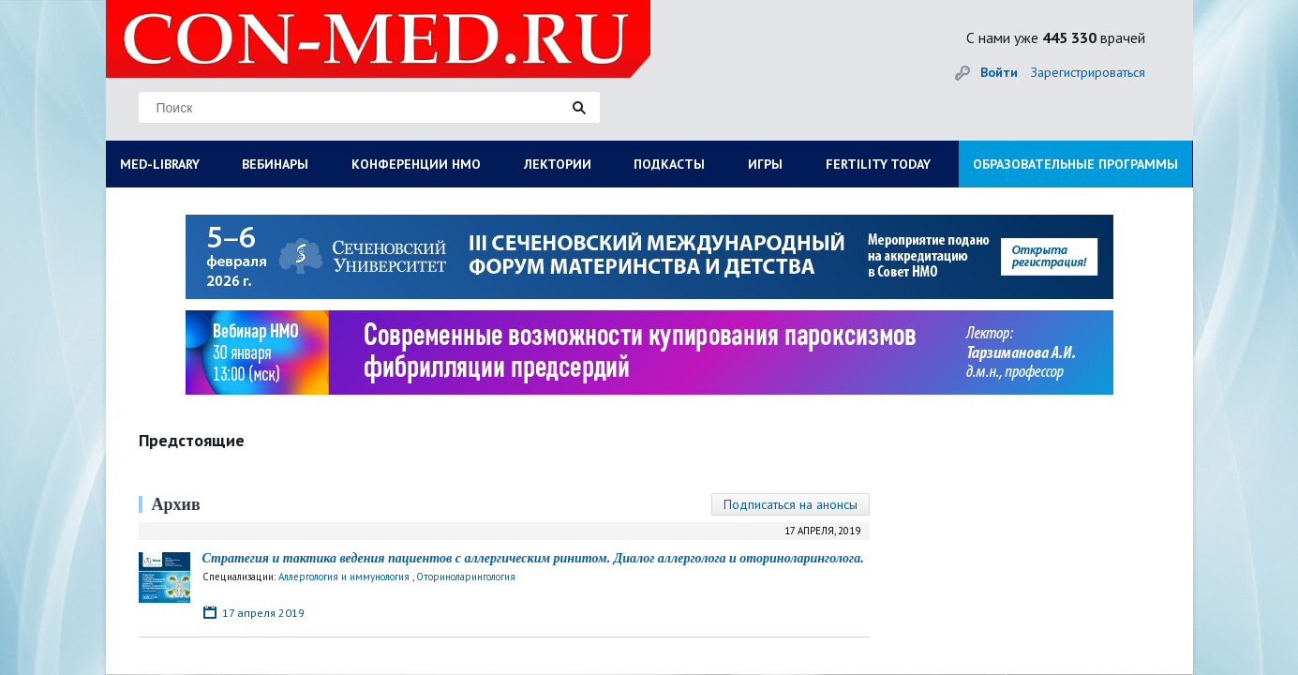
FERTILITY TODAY (878, 164)
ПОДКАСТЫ (669, 164)
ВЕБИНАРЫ (275, 164)
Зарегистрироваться (1088, 72)
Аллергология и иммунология (344, 576)
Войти (999, 72)
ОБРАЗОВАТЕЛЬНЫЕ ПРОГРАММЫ (1075, 164)
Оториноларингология (465, 576)
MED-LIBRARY (160, 164)
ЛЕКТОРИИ (557, 164)
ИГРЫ (765, 164)
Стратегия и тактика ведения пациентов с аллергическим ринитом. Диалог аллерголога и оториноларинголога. (533, 558)
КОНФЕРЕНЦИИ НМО (416, 164)
